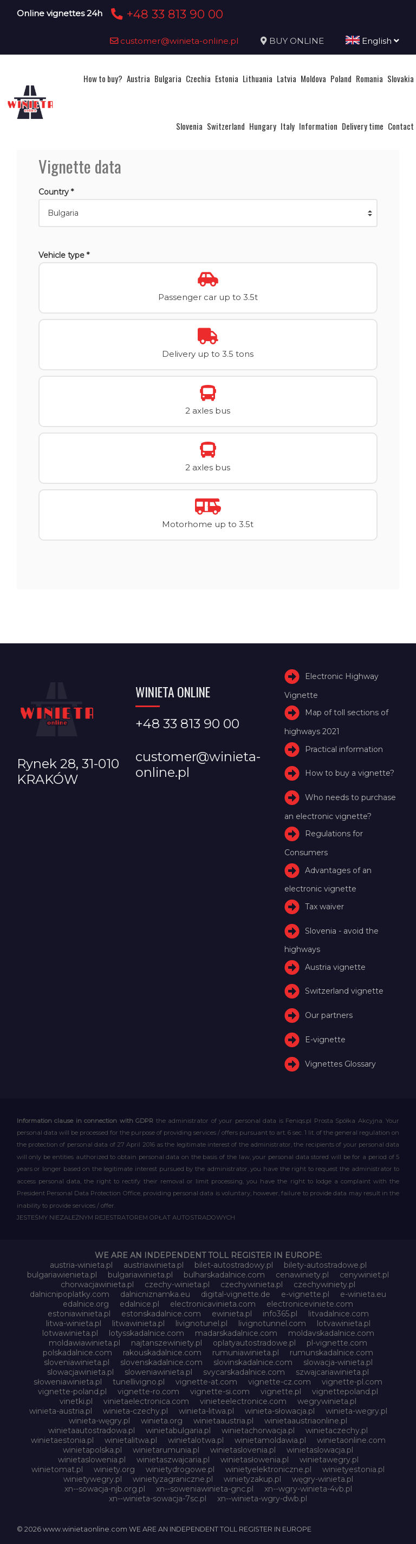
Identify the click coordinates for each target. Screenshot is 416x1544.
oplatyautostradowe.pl (254, 1343)
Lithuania (257, 78)
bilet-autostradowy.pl (233, 1265)
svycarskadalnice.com (244, 1372)
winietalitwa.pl (131, 1440)
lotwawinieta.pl (70, 1333)
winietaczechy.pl (337, 1430)
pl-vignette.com (337, 1343)
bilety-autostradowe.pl (325, 1265)
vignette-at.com (206, 1382)
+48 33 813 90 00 (165, 14)
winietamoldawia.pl (270, 1440)
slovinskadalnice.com (252, 1362)
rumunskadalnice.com (331, 1352)
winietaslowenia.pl (92, 1460)
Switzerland (226, 126)
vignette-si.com (220, 1391)
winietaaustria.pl (223, 1421)
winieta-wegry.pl (356, 1411)
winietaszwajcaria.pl (173, 1460)
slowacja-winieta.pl (338, 1362)
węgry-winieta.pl (322, 1479)
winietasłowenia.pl (254, 1460)
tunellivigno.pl (139, 1382)
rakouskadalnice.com (162, 1352)
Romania (369, 78)
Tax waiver (324, 906)
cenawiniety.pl (302, 1275)
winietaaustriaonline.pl (305, 1421)
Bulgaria (167, 78)
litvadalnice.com (338, 1314)
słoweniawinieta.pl (68, 1382)
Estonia (226, 78)
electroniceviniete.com (309, 1304)
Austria (138, 78)
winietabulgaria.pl (178, 1430)
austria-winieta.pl (81, 1265)
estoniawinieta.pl (79, 1314)
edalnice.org (86, 1304)
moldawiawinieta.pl (84, 1343)
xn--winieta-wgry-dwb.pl (262, 1498)
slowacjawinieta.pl (80, 1372)
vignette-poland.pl (72, 1391)
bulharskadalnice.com (224, 1275)
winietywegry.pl (92, 1479)
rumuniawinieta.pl (245, 1352)
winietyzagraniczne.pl (173, 1479)
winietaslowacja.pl (320, 1450)
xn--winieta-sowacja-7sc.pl (157, 1498)
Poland (341, 78)
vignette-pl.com (352, 1382)
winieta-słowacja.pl (280, 1411)
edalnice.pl (139, 1304)
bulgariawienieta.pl (62, 1275)
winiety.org (114, 1469)
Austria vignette (335, 967)
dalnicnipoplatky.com (69, 1294)
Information (318, 126)
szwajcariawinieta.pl (332, 1372)
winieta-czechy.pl (135, 1411)
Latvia (286, 78)
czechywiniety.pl (324, 1284)
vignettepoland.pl (345, 1391)
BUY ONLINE (296, 41)
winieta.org (162, 1421)
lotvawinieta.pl (343, 1323)
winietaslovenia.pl (243, 1450)
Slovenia (189, 126)
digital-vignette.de (235, 1294)
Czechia (198, 78)
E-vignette (325, 1039)
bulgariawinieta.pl (140, 1275)
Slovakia (400, 78)
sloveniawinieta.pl (76, 1362)
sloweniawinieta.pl (158, 1372)
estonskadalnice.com (161, 1314)
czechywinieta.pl (251, 1284)
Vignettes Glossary (340, 1064)
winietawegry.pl (329, 1460)
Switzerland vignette (344, 991)
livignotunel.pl (201, 1323)
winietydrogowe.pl (180, 1469)
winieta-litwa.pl (206, 1411)
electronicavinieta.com (213, 1304)
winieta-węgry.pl (99, 1421)
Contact (401, 126)
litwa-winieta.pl (73, 1323)
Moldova (313, 78)
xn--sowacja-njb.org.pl (104, 1489)
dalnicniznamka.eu (155, 1294)
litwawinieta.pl (138, 1323)
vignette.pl (281, 1391)
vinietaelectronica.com (146, 1401)
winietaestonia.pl (62, 1440)
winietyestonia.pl (353, 1469)
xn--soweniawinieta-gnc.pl (204, 1489)
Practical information (344, 749)
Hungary (262, 126)
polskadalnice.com (77, 1352)
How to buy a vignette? (349, 773)
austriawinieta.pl (153, 1265)
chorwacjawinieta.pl (97, 1284)
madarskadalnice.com (236, 1333)
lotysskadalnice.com (146, 1333)
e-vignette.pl (305, 1294)
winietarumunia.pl (166, 1450)
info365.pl (280, 1314)
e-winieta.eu (363, 1294)
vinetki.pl (76, 1401)
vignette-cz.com (279, 1382)
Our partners (329, 1015)
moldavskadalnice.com (331, 1333)
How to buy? (102, 78)
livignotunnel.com (272, 1323)
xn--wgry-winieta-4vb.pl (308, 1489)
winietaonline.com (351, 1440)
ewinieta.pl (232, 1314)
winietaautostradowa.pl (91, 1430)
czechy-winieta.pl (177, 1284)
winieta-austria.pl (60, 1411)
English (372, 41)
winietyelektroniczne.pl (268, 1469)
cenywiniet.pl (364, 1275)
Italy (288, 126)
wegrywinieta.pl (326, 1401)
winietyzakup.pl (252, 1479)
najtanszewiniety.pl (166, 1343)
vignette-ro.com (148, 1391)
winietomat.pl (57, 1469)
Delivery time (363, 126)
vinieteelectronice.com (243, 1401)
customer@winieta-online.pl (174, 41)
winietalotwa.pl (196, 1440)
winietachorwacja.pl (258, 1430)
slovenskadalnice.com (161, 1362)
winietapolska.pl (92, 1450)
